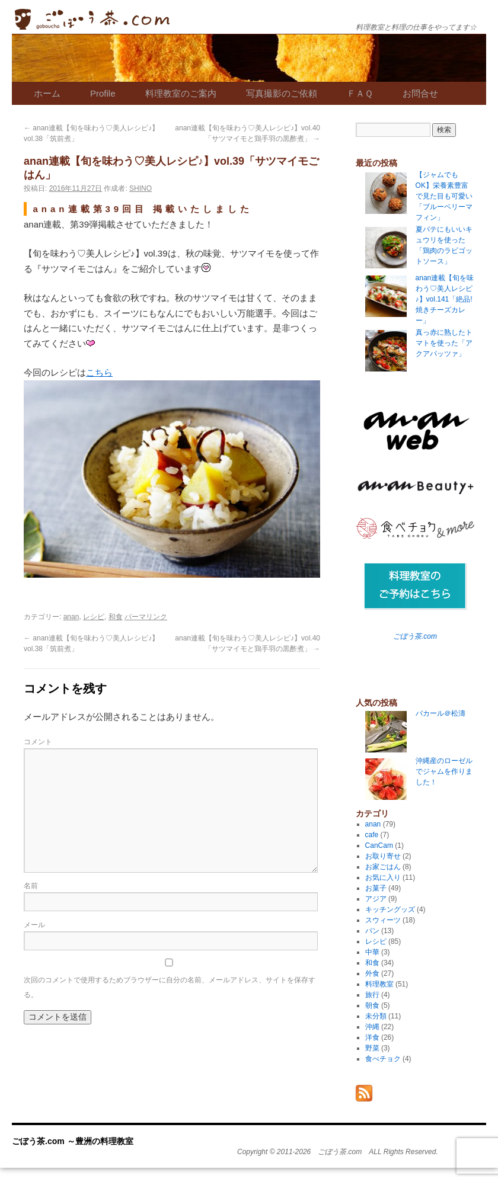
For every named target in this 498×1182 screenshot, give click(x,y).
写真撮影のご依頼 (281, 93)
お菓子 (376, 888)
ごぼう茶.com (415, 636)
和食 (115, 617)
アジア (376, 899)
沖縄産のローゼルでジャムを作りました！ (444, 771)
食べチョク (383, 1059)
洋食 (372, 1037)
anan (71, 617)
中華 (372, 952)
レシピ (93, 617)
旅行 (372, 995)
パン (372, 931)
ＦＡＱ (360, 93)
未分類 (376, 1016)
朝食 (372, 1005)
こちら (99, 372)
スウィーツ (383, 920)
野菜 (372, 1048)
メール (34, 925)
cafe (372, 835)
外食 (372, 973)
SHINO (140, 188)
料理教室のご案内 (180, 93)
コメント (38, 742)
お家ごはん (383, 867)
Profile (103, 93)
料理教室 (379, 984)
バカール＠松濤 (440, 713)
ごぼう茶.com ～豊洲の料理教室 (92, 19)
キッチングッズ (390, 909)
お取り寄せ (383, 856)
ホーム (47, 93)
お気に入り (383, 877)
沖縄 (372, 1027)
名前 (31, 886)
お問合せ (420, 93)
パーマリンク (145, 617)
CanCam (379, 845)
